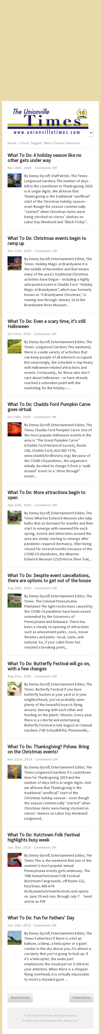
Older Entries (81, 997)
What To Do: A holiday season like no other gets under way (44, 157)
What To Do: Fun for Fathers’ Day (41, 918)
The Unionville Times (40, 1015)
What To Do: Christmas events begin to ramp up (47, 240)
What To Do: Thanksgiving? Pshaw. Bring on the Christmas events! (48, 749)
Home (12, 143)
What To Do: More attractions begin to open (46, 495)
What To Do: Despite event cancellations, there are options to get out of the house (49, 578)
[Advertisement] (50, 50)
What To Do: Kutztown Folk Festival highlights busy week (44, 837)
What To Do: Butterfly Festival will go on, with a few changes (49, 666)
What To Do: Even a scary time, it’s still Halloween (46, 323)
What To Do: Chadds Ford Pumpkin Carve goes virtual (49, 406)
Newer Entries (20, 997)
